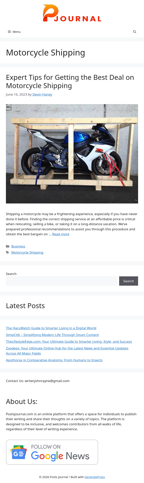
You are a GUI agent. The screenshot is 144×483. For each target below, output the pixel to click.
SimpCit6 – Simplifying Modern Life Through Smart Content (52, 334)
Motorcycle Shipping (27, 252)
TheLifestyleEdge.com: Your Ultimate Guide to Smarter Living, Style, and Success (69, 341)
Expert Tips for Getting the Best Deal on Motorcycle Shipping (70, 81)
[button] (134, 32)
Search (11, 273)
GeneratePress (95, 477)
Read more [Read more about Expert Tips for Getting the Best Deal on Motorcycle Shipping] (60, 234)
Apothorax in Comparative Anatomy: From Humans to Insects (54, 360)
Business (18, 246)
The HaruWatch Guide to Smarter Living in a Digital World (51, 328)
